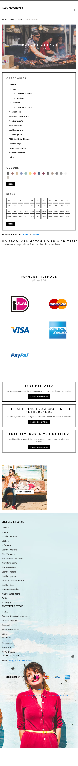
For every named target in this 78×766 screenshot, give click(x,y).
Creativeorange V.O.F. (61, 695)
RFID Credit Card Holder (19, 139)
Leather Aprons (16, 130)
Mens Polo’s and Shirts (19, 116)
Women (16, 102)
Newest (36, 234)
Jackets (12, 84)
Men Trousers (15, 111)
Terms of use (31, 695)
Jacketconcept (8, 19)
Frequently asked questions (15, 616)
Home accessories (17, 148)
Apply (10, 184)
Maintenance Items (17, 152)
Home (5, 611)
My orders (6, 647)
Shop (20, 19)
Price (26, 234)
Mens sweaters (15, 125)
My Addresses (8, 652)
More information (39, 396)
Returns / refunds (10, 620)
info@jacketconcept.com (20, 660)
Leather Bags (15, 143)
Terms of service (9, 625)
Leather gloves (16, 134)
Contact (5, 633)
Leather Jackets (24, 93)
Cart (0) (6, 602)
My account (7, 643)
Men (15, 89)
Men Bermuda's (16, 121)
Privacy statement (10, 629)
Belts (11, 157)
